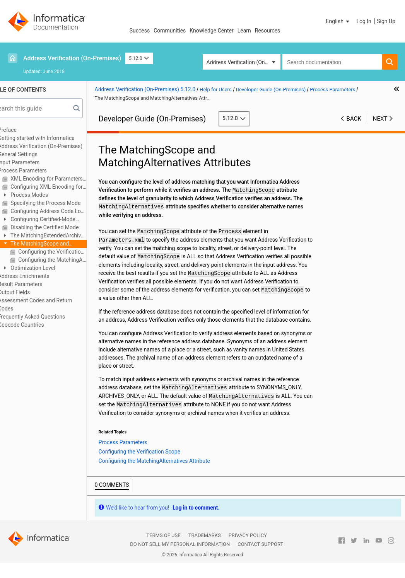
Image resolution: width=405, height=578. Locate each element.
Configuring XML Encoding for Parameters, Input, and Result (62, 187)
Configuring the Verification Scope (66, 252)
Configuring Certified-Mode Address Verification (53, 219)
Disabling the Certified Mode (59, 227)
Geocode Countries (36, 325)
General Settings (32, 154)
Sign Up (386, 21)
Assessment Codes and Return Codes (50, 304)
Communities (170, 30)
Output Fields (29, 292)
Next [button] (380, 118)
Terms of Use (163, 544)
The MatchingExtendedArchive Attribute (58, 236)
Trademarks (204, 544)
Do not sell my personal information (180, 553)
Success (140, 30)
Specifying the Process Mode (60, 203)
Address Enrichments (38, 276)
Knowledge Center (211, 30)
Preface (22, 130)
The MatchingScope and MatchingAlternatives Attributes (55, 244)
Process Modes (43, 195)
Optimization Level (47, 268)
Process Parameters (37, 170)
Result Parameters (35, 284)
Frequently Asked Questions (46, 317)
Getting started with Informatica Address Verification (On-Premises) (55, 142)
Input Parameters (33, 162)
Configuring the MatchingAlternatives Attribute (66, 260)
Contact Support (260, 553)
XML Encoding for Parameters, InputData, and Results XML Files (62, 179)
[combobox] (332, 62)
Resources (267, 30)
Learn (244, 30)
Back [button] (354, 118)
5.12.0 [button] (139, 58)
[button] (338, 21)
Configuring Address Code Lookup (62, 211)
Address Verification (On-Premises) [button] (243, 62)
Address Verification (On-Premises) (72, 58)
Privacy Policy (248, 544)
